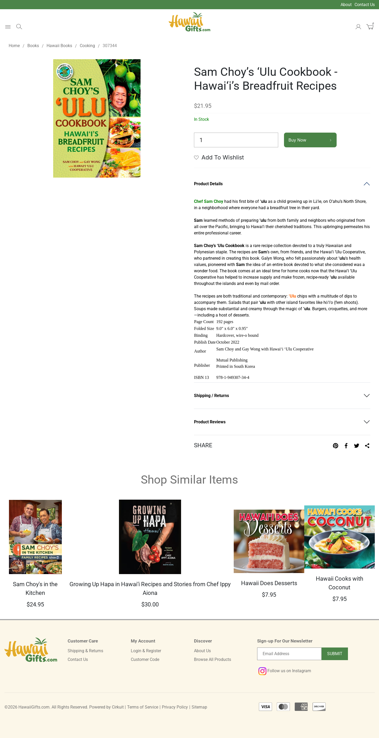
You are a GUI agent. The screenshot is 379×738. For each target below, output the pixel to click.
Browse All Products (212, 659)
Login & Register (146, 650)
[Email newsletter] (289, 653)
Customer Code (145, 659)
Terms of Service (142, 707)
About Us (202, 650)
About (346, 4)
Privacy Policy (175, 707)
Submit (334, 653)
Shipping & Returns (85, 650)
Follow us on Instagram (284, 670)
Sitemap (199, 707)
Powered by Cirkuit (106, 707)
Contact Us (365, 4)
